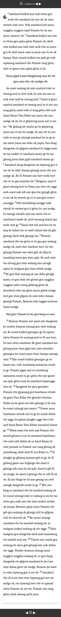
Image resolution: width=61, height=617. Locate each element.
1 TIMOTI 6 (29, 4)
